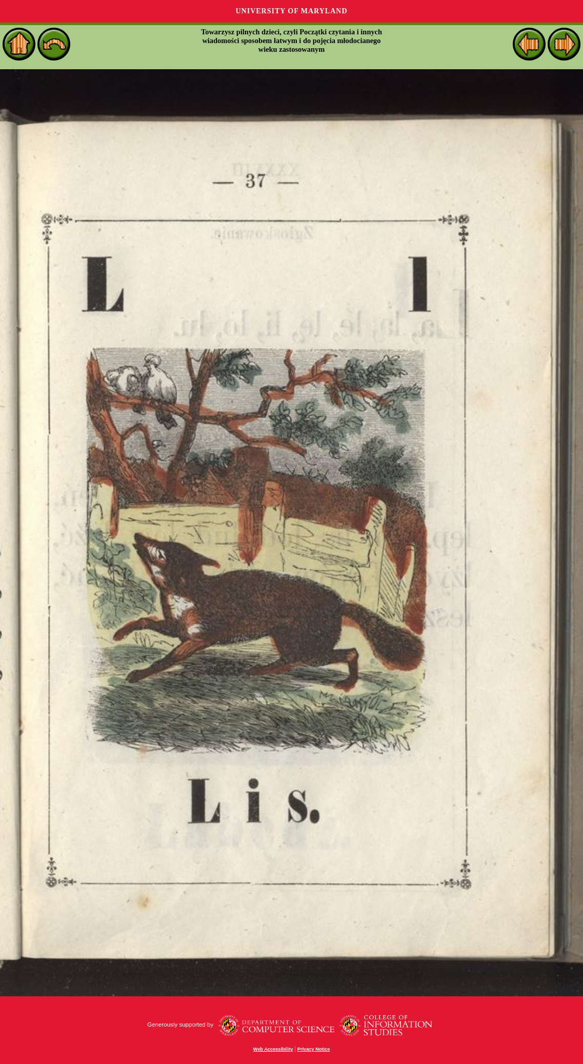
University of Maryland (291, 11)
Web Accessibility (273, 1049)
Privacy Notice (313, 1049)
